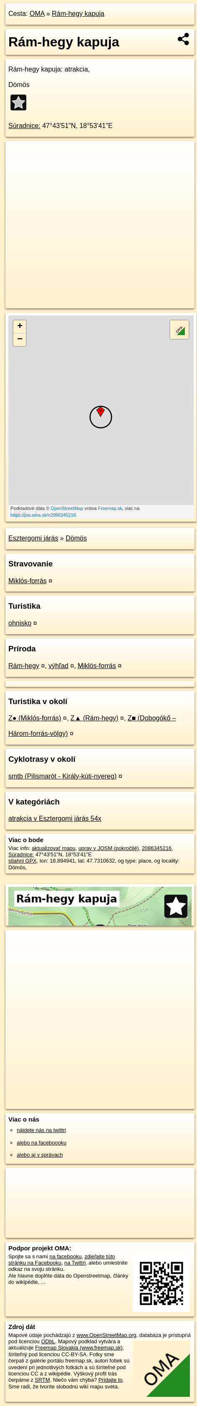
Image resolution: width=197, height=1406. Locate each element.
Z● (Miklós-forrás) (34, 718)
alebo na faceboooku (42, 1143)
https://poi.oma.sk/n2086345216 (43, 514)
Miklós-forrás (27, 580)
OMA (37, 13)
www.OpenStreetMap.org (106, 1335)
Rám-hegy (23, 665)
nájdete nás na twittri (41, 1130)
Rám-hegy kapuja (78, 13)
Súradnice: (24, 125)
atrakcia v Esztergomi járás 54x (54, 818)
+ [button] (20, 326)
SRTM (42, 1380)
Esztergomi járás (33, 538)
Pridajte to (110, 1380)
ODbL (48, 1341)
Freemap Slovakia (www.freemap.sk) (79, 1348)
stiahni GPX (22, 861)
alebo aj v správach (40, 1155)
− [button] (20, 339)
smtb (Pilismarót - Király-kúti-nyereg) (62, 776)
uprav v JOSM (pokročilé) (108, 848)
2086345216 (156, 848)
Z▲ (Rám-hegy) (94, 718)
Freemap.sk (110, 508)
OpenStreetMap (67, 508)
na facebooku (65, 1256)
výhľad (58, 665)
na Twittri (75, 1263)
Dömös (76, 538)
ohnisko (19, 623)
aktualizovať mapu (53, 848)
